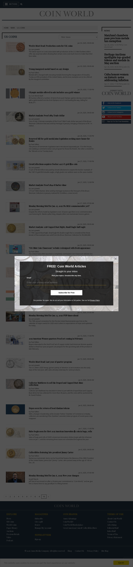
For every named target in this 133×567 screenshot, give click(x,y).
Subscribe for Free (66, 293)
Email (29, 278)
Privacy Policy (95, 300)
